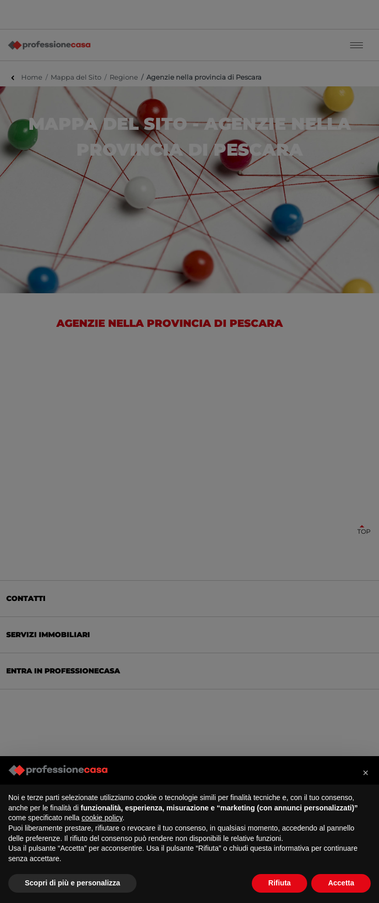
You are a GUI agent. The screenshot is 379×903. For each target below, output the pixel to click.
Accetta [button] (341, 883)
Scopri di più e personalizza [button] (72, 883)
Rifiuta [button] (279, 883)
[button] (365, 772)
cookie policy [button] (102, 818)
